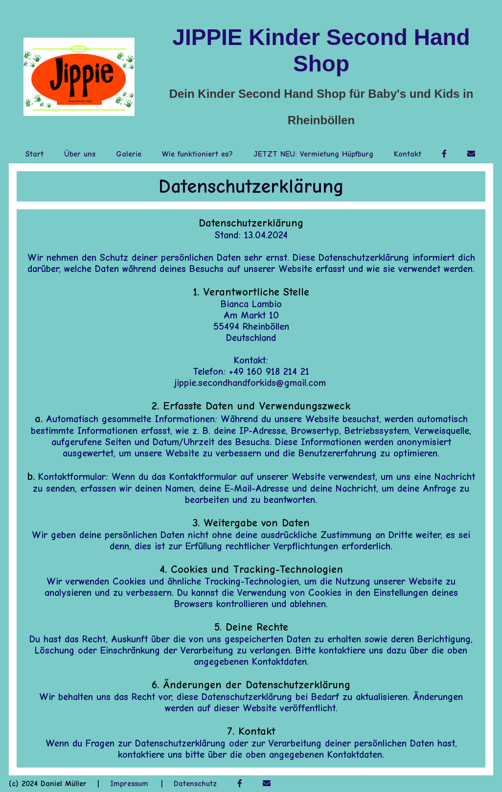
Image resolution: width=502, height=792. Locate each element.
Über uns (79, 154)
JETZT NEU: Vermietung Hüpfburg (313, 154)
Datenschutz (195, 783)
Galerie (128, 154)
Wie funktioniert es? (197, 154)
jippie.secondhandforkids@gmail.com (250, 382)
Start (34, 154)
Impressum (129, 783)
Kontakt (407, 154)
